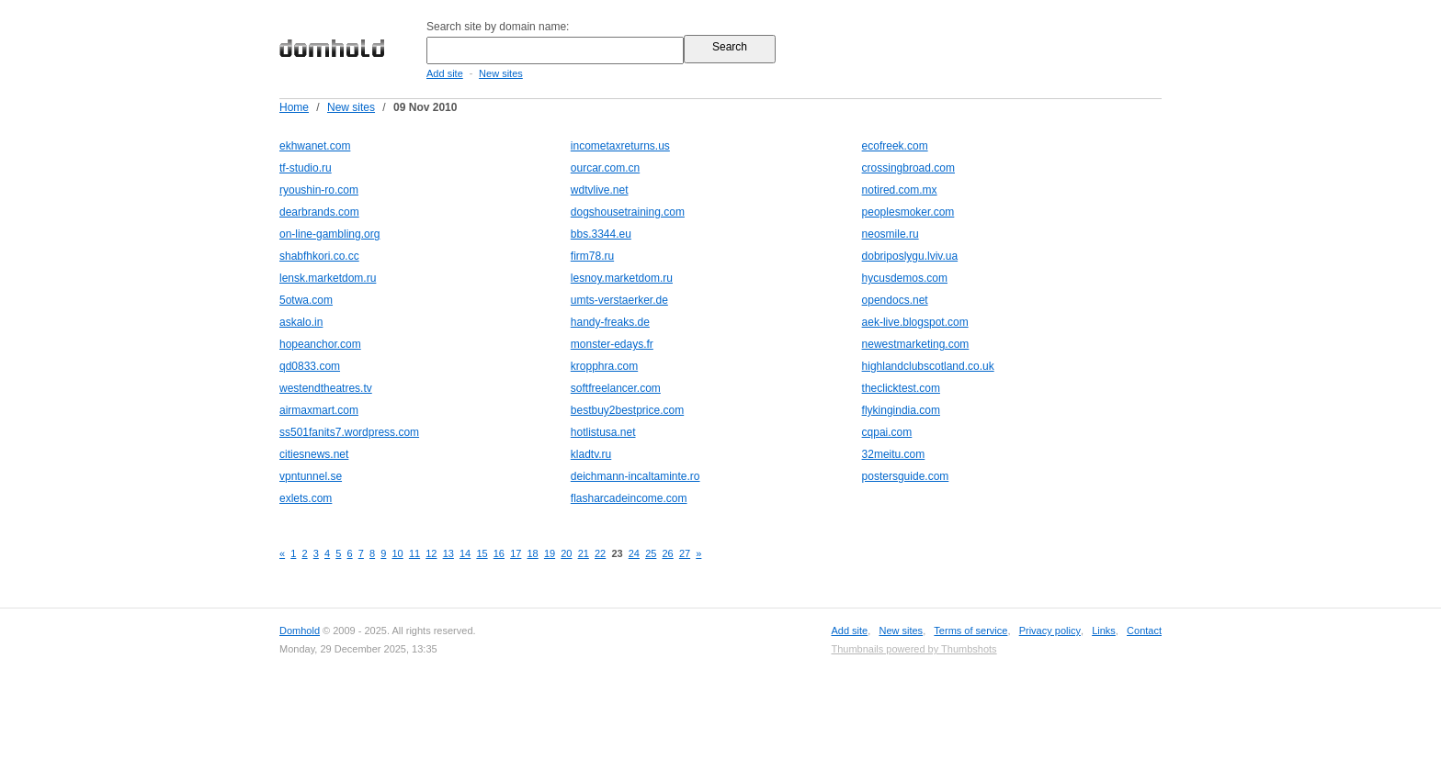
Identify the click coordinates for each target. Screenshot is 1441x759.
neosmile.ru (890, 234)
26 (668, 553)
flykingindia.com (901, 410)
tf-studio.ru (305, 168)
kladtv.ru (591, 454)
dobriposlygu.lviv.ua (910, 256)
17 (515, 553)
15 (481, 553)
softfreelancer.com (616, 388)
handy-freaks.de (610, 322)
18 (533, 553)
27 (684, 553)
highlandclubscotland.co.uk (928, 366)
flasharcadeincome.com (629, 498)
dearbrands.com (319, 212)
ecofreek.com (895, 146)
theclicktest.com (901, 388)
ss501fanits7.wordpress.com (349, 432)
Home (294, 107)
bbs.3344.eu (601, 234)
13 (448, 553)
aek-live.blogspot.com (915, 322)
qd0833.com (309, 366)
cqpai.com (887, 432)
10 (397, 553)
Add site (444, 73)
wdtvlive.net (600, 190)
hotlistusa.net (603, 432)
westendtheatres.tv (325, 388)
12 (431, 553)
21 (583, 553)
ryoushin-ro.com (318, 190)
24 (634, 553)
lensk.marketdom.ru (327, 278)
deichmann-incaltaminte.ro (635, 476)
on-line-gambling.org (329, 234)
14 (465, 553)
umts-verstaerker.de (619, 300)
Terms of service (970, 630)
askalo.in (301, 322)
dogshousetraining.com (628, 212)
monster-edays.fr (612, 344)
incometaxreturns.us (620, 146)
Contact (1144, 630)
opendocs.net (895, 300)
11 (414, 553)
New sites (501, 73)
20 (566, 553)
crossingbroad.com (908, 168)
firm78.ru (592, 256)
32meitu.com (893, 454)
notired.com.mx (899, 190)
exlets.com (305, 498)
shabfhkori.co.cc (319, 256)
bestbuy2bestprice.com (627, 410)
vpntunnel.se (310, 476)
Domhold (299, 630)
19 (549, 553)
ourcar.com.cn (605, 168)
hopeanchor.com (320, 344)
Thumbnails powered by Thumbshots (913, 648)
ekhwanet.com (314, 146)
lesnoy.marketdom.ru (622, 278)
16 (499, 553)
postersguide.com (905, 476)
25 (650, 553)
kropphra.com (604, 366)
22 (600, 553)
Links (1104, 630)
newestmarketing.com (916, 344)
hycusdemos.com (904, 278)
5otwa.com (306, 300)
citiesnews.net (313, 454)
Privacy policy (1050, 630)
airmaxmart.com (318, 410)
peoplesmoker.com (908, 212)
